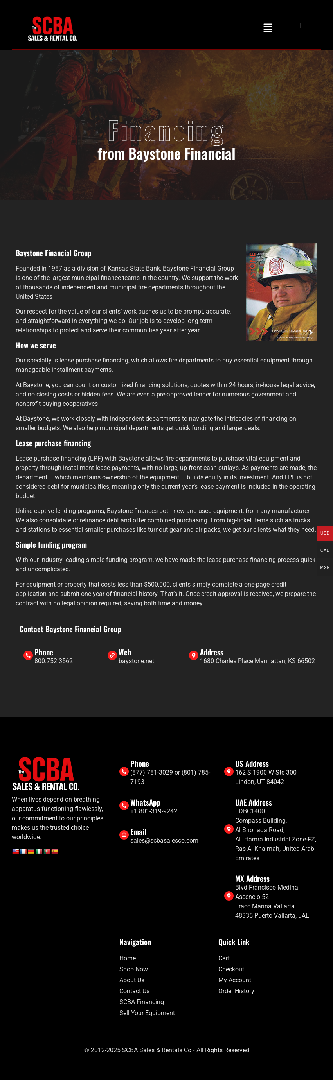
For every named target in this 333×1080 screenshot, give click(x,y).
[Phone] (28, 655)
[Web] (112, 655)
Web (125, 652)
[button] (267, 28)
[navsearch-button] (293, 25)
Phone (43, 652)
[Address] (193, 655)
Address (211, 652)
